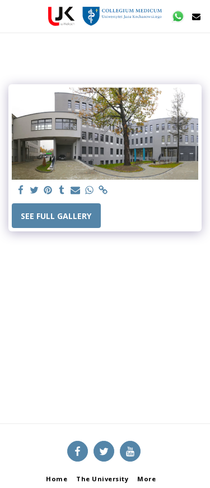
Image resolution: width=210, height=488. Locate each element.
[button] (12, 16)
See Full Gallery (56, 216)
